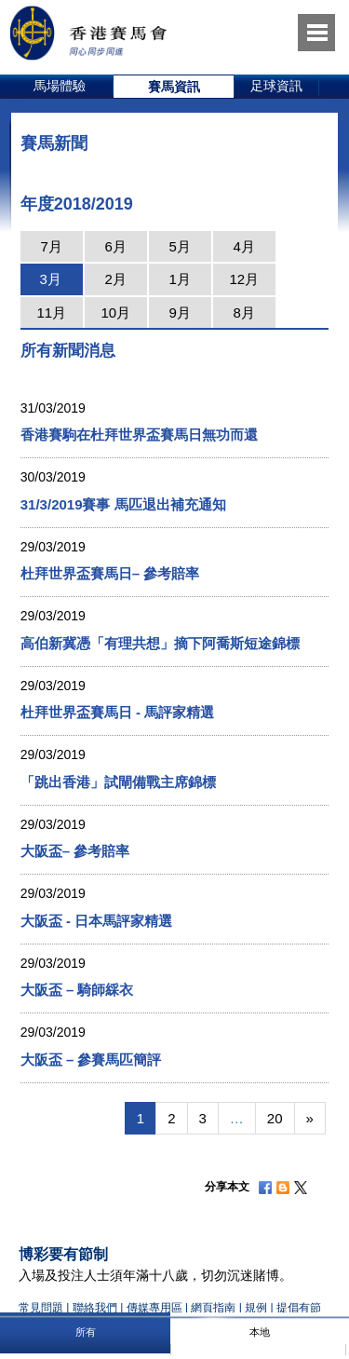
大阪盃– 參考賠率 (75, 851)
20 (275, 1118)
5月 (180, 246)
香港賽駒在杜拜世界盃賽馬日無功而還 (139, 434)
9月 (180, 312)
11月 (51, 312)
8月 (244, 312)
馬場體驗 (60, 85)
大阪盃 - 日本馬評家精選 (96, 921)
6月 (116, 246)
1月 (180, 279)
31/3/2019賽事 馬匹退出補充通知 (123, 504)
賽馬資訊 (174, 86)
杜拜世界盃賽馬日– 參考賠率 (110, 573)
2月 (116, 279)
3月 (50, 279)
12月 (244, 279)
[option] (60, 87)
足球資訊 (276, 85)
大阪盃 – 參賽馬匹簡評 (91, 1059)
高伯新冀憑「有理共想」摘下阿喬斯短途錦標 (160, 643)
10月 (115, 312)
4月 (244, 246)
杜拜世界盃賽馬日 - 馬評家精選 (117, 712)
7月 (51, 246)
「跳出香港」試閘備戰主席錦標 (118, 782)
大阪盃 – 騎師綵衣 (77, 990)
